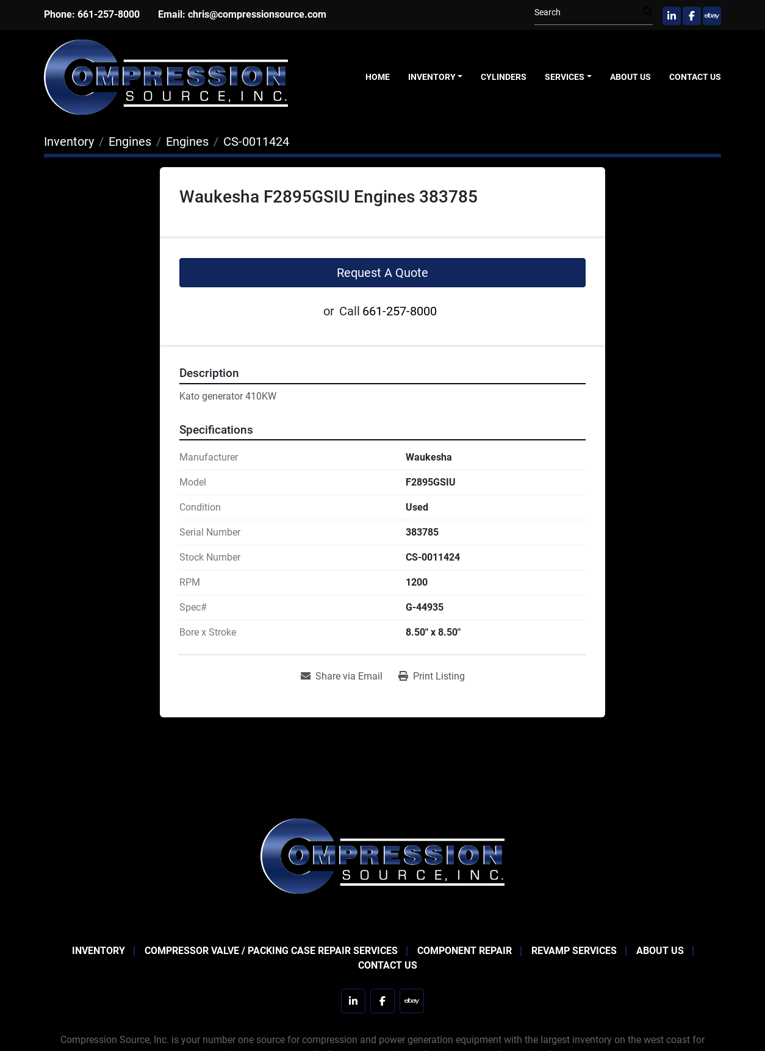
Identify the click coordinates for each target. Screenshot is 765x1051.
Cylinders (503, 77)
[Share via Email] (341, 676)
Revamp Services (574, 950)
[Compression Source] (382, 855)
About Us (630, 77)
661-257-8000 (108, 14)
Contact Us (695, 77)
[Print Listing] (431, 676)
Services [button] (564, 77)
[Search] (588, 12)
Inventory (432, 77)
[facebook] (692, 16)
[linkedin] (672, 16)
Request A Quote (382, 272)
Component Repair (464, 950)
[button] (435, 77)
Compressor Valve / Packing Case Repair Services (271, 950)
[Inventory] (69, 141)
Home (377, 77)
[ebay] (712, 16)
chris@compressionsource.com (257, 14)
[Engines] (130, 141)
